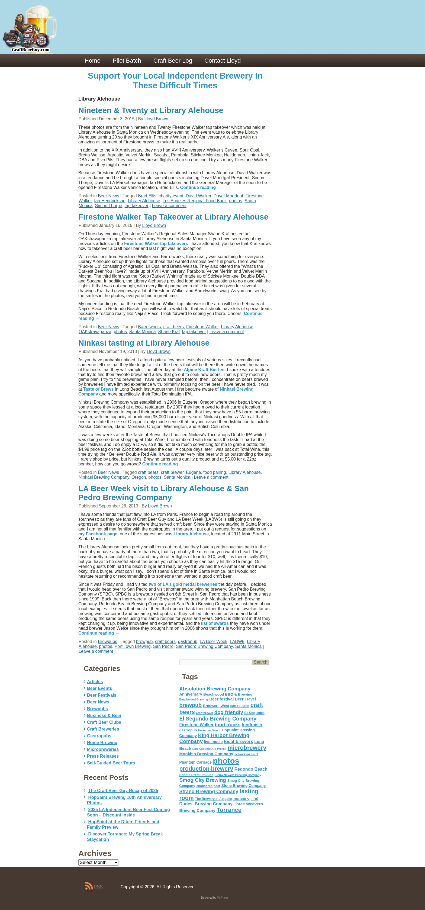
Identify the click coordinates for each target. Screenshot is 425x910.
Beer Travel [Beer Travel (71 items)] (245, 699)
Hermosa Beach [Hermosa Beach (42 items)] (209, 730)
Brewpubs (107, 641)
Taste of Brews (98, 389)
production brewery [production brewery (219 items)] (206, 769)
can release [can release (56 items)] (239, 706)
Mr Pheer (222, 897)
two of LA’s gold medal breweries (183, 584)
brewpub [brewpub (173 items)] (190, 705)
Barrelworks (149, 326)
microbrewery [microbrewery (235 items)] (247, 747)
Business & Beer (104, 715)
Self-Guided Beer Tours (111, 763)
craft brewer (172, 472)
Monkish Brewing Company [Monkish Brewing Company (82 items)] (206, 753)
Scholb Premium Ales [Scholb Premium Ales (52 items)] (196, 775)
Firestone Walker (202, 326)
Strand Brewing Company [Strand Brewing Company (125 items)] (209, 791)
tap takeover (137, 205)
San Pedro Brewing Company (204, 646)
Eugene (193, 472)
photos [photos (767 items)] (226, 760)
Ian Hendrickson (109, 200)
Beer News (108, 196)
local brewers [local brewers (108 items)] (238, 741)
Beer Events (99, 688)
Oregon (138, 477)
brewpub (144, 641)
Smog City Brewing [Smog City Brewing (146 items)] (202, 780)
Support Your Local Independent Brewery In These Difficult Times (175, 80)
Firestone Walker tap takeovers (156, 243)
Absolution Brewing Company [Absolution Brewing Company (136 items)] (214, 689)
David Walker (198, 196)
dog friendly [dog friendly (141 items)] (228, 712)
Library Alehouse (144, 200)
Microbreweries (103, 749)
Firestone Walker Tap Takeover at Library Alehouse (173, 217)
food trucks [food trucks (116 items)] (227, 724)
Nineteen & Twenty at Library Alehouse (150, 110)
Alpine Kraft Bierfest (205, 369)
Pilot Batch (127, 60)
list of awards (215, 623)
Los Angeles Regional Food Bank (195, 200)
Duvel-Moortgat (228, 196)
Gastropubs (99, 736)
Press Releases (103, 756)
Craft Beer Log (172, 60)
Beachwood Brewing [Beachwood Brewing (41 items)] (193, 699)
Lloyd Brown (156, 119)
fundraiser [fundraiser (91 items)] (252, 724)
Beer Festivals (102, 695)
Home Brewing (102, 742)
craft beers (173, 326)
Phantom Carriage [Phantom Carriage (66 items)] (195, 762)
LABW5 (237, 641)
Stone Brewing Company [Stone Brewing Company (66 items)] (243, 785)
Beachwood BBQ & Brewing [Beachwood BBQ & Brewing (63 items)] (227, 694)
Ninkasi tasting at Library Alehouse (144, 343)
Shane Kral (169, 331)
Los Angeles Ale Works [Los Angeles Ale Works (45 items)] (209, 748)
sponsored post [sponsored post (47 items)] (208, 785)
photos (235, 200)
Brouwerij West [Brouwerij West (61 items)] (216, 706)
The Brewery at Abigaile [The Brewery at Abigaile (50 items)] (213, 799)
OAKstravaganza (95, 331)
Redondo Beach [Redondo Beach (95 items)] (251, 769)
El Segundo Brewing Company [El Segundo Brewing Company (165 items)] (218, 719)
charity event (171, 196)
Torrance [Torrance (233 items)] (229, 809)
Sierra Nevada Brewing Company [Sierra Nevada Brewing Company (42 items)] (238, 775)
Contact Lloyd (222, 60)
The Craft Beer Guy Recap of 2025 (123, 790)
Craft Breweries (103, 729)
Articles (95, 681)
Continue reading (200, 187)
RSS (98, 887)
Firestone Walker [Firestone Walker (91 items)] (196, 724)
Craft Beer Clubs (104, 722)
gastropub (187, 641)
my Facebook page (97, 534)
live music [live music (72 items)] (213, 741)
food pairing (214, 472)
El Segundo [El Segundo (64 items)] (254, 713)
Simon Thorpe (108, 205)
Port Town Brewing (133, 646)
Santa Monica (142, 331)
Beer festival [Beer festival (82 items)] (221, 699)
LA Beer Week (213, 641)
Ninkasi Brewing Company (104, 477)
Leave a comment (169, 205)
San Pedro (163, 646)
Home (93, 60)
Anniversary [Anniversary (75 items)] (190, 694)
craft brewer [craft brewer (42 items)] (204, 713)
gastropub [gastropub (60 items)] (188, 730)
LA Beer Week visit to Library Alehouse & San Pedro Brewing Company (163, 493)
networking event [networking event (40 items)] (246, 754)
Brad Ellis (147, 196)
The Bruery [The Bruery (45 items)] (241, 798)
